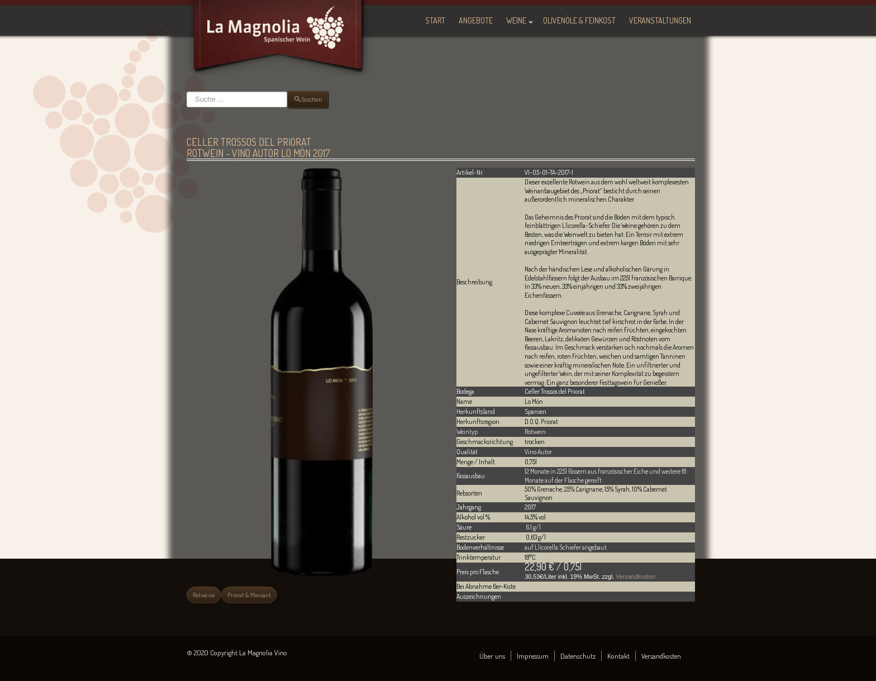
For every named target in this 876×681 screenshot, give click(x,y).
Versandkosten (635, 576)
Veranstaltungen (660, 20)
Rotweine (204, 595)
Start (435, 20)
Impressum (533, 655)
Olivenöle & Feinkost (579, 20)
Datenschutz (578, 655)
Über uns (492, 655)
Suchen (307, 99)
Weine (516, 20)
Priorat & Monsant (249, 595)
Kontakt (618, 655)
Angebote (476, 20)
